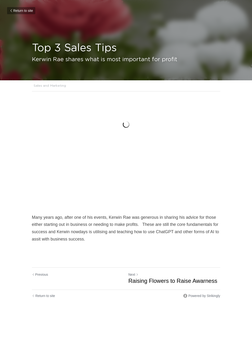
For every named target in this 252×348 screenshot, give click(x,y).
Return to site (21, 11)
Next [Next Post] (133, 274)
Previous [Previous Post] (40, 274)
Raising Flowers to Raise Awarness (172, 281)
